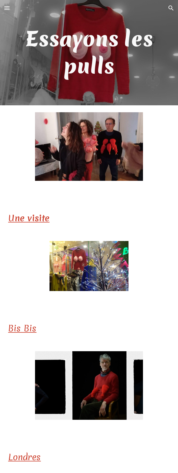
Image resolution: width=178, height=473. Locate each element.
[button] (7, 8)
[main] (89, 52)
